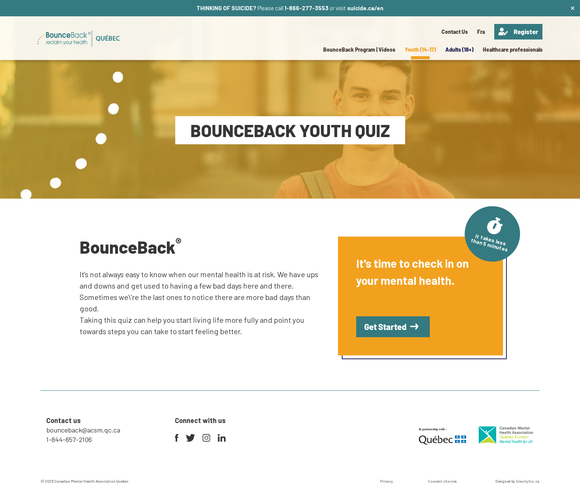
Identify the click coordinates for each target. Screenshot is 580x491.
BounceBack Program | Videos (359, 49)
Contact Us (455, 31)
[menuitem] (481, 32)
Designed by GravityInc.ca (517, 481)
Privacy (386, 481)
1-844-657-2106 (69, 439)
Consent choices (442, 481)
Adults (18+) (459, 49)
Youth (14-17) (420, 49)
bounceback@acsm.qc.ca (83, 430)
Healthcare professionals (512, 49)
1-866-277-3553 (306, 8)
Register (518, 32)
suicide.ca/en (365, 8)
